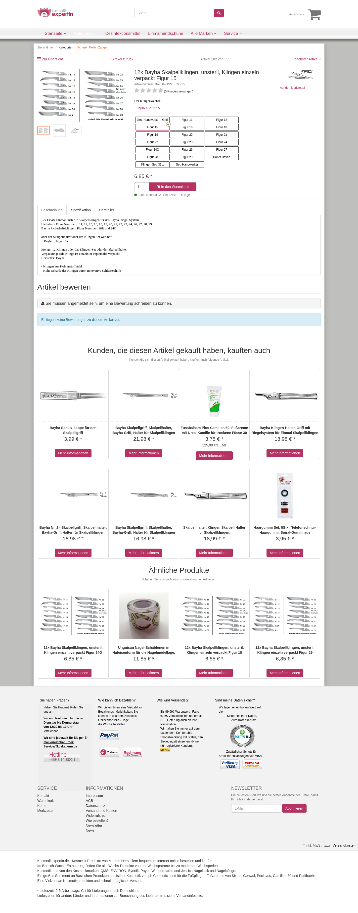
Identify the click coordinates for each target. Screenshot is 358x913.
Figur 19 (152, 134)
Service (233, 33)
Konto (41, 806)
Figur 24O (152, 149)
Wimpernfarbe (162, 871)
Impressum (94, 796)
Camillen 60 (282, 876)
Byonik (133, 871)
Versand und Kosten (101, 811)
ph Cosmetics (159, 876)
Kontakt (43, 796)
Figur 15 (152, 127)
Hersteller (106, 210)
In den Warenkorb (173, 187)
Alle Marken (204, 33)
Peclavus (264, 876)
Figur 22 (152, 142)
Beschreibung (52, 210)
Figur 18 (221, 127)
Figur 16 (186, 127)
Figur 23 (186, 142)
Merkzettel (45, 811)
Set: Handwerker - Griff (152, 120)
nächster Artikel (306, 59)
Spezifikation (81, 210)
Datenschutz (247, 720)
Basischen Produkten (92, 876)
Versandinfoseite (189, 896)
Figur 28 (152, 157)
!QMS (104, 871)
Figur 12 (221, 120)
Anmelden (296, 14)
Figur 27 (221, 149)
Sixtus (236, 876)
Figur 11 (186, 120)
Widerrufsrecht (97, 816)
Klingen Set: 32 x (152, 164)
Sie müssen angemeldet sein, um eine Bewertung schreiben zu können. (108, 303)
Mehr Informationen (73, 453)
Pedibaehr (307, 876)
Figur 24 (221, 142)
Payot (145, 871)
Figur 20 (186, 134)
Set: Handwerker (187, 164)
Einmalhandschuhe (165, 33)
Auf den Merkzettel (292, 87)
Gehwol (249, 876)
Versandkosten (344, 845)
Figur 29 (186, 157)
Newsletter (94, 825)
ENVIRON (118, 871)
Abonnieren (294, 808)
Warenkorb (45, 801)
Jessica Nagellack (195, 871)
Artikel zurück (122, 59)
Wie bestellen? (97, 821)
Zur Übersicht (52, 59)
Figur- (140, 108)
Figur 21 (221, 134)
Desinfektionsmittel (122, 33)
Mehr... (165, 750)
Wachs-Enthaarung (70, 866)
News (90, 830)
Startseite (55, 33)
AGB (89, 801)
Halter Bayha (221, 157)
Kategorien (86, 33)
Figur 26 (186, 149)
